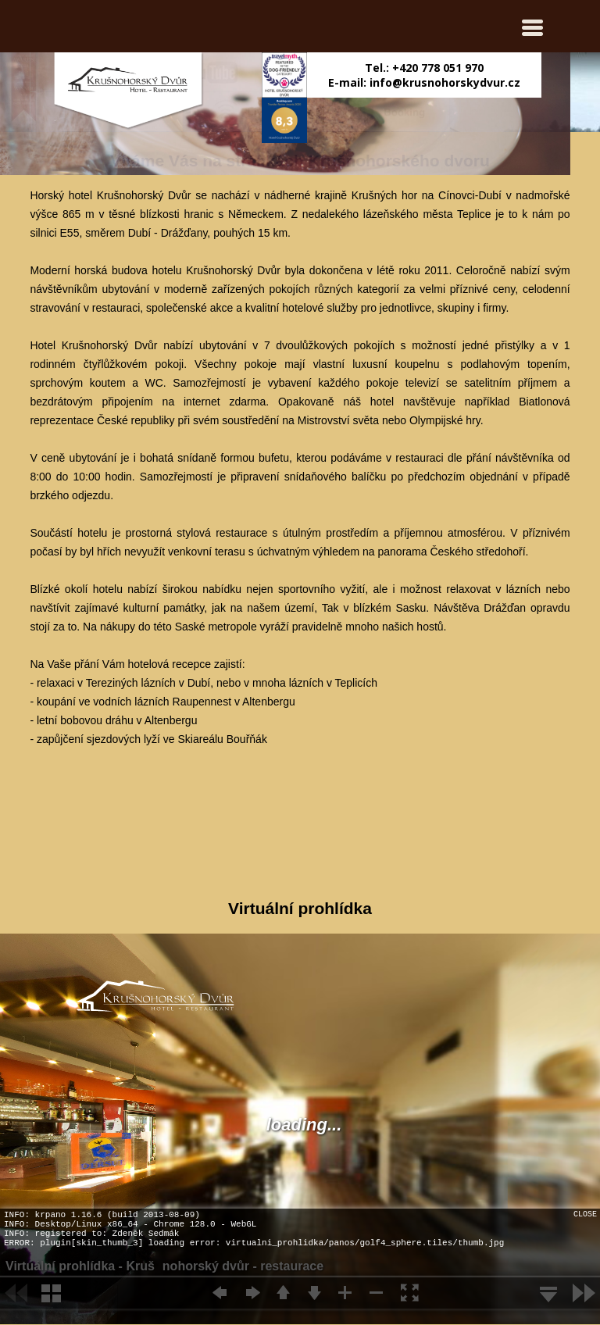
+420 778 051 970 (438, 67)
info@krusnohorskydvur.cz (445, 82)
